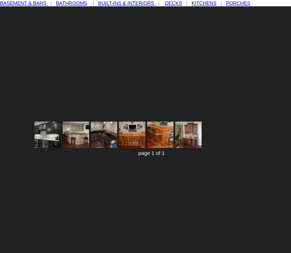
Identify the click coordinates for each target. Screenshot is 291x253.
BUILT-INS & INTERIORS (127, 3)
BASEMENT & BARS (24, 3)
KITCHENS (203, 3)
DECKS (173, 3)
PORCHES (238, 3)
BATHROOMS (71, 3)
